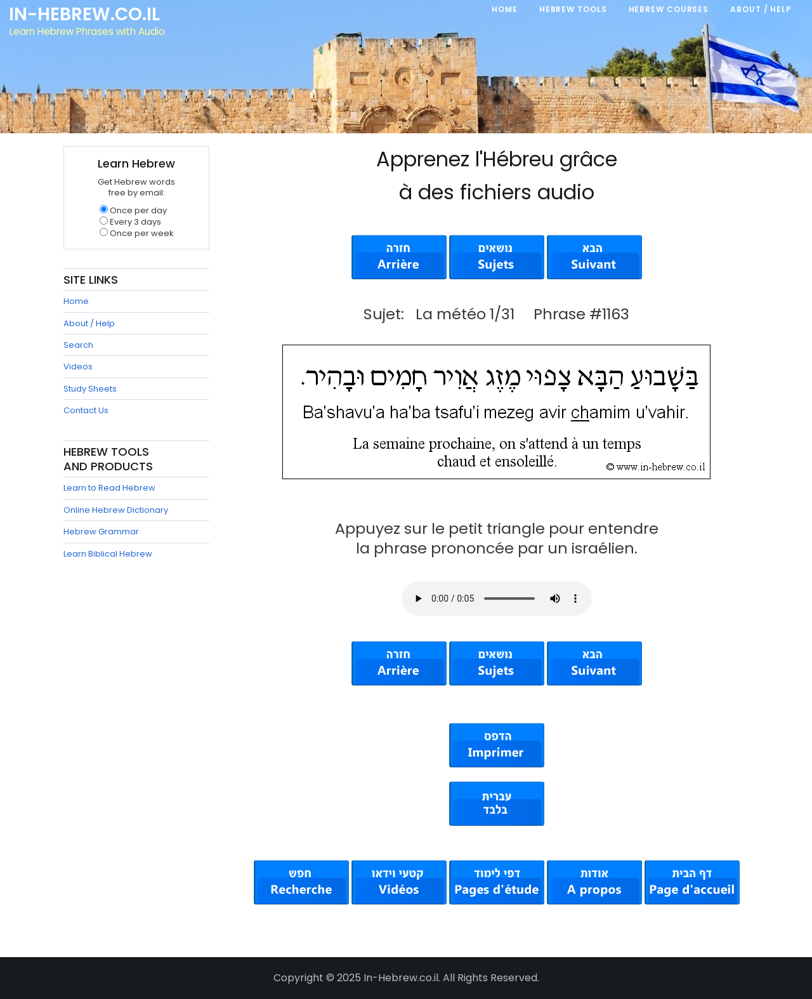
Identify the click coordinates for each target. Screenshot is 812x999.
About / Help (89, 323)
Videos (78, 367)
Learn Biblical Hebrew (107, 554)
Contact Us (85, 410)
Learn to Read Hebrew (109, 488)
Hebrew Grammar (101, 532)
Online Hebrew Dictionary (115, 510)
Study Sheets (90, 389)
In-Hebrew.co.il (86, 15)
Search (78, 345)
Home (76, 301)
